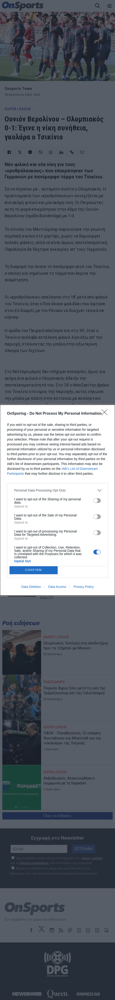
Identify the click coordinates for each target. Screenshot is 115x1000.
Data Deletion (31, 587)
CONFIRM (33, 570)
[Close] (106, 413)
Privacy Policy (83, 587)
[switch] (97, 500)
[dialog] (57, 500)
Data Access (57, 587)
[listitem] (57, 490)
